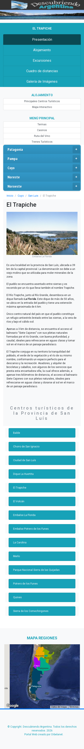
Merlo (16, 556)
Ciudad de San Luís (24, 460)
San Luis (33, 195)
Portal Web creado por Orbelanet (43, 734)
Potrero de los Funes (25, 583)
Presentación (42, 39)
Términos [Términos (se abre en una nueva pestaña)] (74, 707)
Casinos (42, 130)
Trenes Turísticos (42, 141)
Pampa (44, 158)
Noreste (44, 177)
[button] (36, 686)
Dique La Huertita (23, 473)
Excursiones (42, 60)
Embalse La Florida (24, 515)
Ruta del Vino (42, 136)
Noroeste (44, 186)
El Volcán (18, 501)
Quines (17, 597)
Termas (42, 124)
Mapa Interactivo (42, 107)
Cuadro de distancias (42, 71)
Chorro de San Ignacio (26, 446)
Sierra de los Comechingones (30, 611)
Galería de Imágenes (42, 81)
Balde (16, 432)
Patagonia (44, 149)
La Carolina (19, 542)
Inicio (10, 195)
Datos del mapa (59, 707)
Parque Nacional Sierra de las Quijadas (36, 569)
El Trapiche (19, 487)
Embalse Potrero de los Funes (31, 528)
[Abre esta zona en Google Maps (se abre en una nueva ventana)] (12, 706)
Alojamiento (42, 50)
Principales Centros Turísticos (42, 101)
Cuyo (44, 168)
